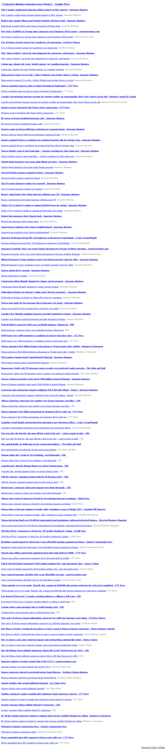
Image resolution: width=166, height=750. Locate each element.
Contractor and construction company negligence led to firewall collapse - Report (37, 395)
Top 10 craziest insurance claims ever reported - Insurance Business (33, 183)
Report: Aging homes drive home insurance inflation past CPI (28, 200)
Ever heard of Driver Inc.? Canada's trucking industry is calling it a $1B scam (35, 601)
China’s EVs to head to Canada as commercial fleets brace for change (32, 211)
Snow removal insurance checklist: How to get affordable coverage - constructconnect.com (43, 574)
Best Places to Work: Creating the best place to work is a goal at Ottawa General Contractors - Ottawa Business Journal (58, 629)
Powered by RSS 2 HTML (153, 747)
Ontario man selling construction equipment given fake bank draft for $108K (35, 558)
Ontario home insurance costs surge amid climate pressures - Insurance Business (39, 162)
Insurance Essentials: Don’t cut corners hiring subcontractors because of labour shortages (40, 254)
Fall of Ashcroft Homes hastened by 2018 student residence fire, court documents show (39, 569)
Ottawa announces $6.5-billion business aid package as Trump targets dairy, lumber (38, 352)
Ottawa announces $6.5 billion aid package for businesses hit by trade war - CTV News (42, 411)
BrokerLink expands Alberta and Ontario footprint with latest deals (30, 26)
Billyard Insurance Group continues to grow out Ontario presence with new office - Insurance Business (49, 259)
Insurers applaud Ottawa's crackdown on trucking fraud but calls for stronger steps (37, 145)
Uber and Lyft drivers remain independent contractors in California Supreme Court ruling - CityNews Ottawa (53, 618)
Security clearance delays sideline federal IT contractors (26, 710)
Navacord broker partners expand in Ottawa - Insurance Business (32, 172)
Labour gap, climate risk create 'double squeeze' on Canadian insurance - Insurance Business (45, 64)
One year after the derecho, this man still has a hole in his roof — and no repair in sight (39, 439)
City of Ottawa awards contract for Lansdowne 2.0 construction (29, 48)
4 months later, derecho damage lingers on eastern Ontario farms (29, 471)
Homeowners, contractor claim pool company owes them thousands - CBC (36, 487)
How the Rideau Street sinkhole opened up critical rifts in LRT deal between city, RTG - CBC (45, 650)
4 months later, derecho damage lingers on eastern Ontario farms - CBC (35, 466)
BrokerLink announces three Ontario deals (20, 221)
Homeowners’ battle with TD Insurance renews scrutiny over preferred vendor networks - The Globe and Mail (53, 368)
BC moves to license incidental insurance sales (21, 124)
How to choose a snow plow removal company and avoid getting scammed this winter (39, 645)
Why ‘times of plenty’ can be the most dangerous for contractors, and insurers (35, 58)
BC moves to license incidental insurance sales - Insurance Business (32, 118)
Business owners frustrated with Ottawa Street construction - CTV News (35, 107)
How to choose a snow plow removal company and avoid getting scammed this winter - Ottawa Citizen (49, 640)
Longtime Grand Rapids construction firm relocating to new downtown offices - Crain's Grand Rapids (49, 422)
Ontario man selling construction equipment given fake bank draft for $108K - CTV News (43, 553)
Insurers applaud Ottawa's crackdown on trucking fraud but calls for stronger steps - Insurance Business (50, 140)
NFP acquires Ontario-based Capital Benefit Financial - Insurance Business (36, 357)
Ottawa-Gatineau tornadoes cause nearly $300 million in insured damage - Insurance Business (45, 379)
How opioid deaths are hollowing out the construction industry (29, 450)
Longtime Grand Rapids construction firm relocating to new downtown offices (36, 428)
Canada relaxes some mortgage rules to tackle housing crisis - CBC (32, 607)
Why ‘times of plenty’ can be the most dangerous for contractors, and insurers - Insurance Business (48, 53)
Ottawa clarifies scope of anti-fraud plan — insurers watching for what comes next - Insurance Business (50, 151)
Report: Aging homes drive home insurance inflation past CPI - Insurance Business (40, 194)
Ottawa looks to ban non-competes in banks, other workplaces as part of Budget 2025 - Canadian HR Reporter (53, 509)
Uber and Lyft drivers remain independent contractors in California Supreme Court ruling (40, 623)
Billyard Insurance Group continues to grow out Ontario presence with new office (37, 265)
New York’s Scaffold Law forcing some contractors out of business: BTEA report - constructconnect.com (50, 31)
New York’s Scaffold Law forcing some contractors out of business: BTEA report (37, 37)
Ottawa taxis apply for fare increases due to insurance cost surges (30, 308)
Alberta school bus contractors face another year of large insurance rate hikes (35, 406)
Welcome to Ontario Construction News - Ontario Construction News (34, 726)
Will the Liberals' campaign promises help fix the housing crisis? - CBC (35, 477)
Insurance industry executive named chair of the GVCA (25, 667)
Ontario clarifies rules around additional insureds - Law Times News (33, 683)
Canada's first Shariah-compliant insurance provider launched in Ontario (33, 319)
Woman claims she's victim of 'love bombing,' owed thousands (29, 460)
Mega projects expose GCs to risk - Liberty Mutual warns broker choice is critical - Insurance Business (49, 75)
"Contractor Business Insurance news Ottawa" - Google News (35, 4)
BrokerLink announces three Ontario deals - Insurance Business (31, 216)
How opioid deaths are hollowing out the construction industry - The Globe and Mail (41, 444)
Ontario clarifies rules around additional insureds (22, 688)
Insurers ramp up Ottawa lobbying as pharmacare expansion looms (30, 134)
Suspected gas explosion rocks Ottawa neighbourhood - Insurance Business (36, 227)
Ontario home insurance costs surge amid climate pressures (27, 167)
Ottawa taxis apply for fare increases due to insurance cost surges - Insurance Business (42, 303)
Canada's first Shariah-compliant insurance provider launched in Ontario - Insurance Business (46, 314)
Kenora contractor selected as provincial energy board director (28, 678)
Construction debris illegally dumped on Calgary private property (30, 287)
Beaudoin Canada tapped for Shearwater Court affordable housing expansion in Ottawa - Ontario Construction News (56, 542)
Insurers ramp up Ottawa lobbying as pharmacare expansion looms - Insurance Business (43, 129)
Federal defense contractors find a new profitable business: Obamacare (32, 330)
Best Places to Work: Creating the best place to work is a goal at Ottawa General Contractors (42, 634)
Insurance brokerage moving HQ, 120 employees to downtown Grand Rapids (35, 243)
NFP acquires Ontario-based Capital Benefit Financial (25, 363)
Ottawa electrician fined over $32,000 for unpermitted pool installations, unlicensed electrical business (46, 525)
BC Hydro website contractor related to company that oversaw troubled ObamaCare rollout (41, 721)
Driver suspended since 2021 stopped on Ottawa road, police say (29, 743)
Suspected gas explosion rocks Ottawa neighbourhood (25, 232)
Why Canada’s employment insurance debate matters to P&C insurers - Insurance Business (44, 10)
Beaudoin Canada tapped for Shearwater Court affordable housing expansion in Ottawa (39, 547)
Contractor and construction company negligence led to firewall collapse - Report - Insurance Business (49, 390)
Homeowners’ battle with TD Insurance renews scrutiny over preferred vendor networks (40, 373)
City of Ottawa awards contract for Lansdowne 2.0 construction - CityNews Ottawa (40, 42)
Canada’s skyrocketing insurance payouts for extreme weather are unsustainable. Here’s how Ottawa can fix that (51, 102)
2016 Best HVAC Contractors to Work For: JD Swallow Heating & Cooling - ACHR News (43, 531)
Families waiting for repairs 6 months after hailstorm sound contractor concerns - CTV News (45, 694)
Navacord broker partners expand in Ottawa (20, 178)
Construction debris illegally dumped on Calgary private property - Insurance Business (42, 281)
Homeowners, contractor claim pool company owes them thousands (31, 493)
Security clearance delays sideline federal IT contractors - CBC (31, 705)
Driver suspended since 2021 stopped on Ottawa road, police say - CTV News (37, 737)
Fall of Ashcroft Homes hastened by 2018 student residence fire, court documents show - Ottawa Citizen (50, 563)
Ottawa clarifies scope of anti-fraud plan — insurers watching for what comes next (37, 156)
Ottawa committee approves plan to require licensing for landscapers (31, 91)
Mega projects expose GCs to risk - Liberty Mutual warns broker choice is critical (37, 80)
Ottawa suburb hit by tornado (14, 276)
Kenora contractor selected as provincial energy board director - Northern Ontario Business (44, 672)
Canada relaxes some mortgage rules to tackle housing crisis (28, 612)
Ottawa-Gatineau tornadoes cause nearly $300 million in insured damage (33, 384)
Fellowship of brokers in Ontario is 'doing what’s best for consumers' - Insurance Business (43, 292)
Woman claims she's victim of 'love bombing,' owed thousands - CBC (33, 455)
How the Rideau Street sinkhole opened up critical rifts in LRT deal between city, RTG (39, 656)
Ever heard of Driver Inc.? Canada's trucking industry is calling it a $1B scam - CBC (41, 596)
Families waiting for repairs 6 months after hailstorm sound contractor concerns (36, 699)
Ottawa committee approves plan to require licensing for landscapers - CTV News (39, 86)
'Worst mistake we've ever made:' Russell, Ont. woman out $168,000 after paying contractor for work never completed (53, 591)
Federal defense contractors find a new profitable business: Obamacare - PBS (37, 324)
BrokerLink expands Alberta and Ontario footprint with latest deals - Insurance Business (43, 21)
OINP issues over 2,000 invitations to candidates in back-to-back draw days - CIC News (42, 335)
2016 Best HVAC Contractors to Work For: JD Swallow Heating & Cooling (34, 536)
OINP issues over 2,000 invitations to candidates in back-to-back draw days (34, 341)
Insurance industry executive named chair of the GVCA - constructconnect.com (38, 661)
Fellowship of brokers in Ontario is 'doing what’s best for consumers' (31, 297)
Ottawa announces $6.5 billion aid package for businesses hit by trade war (34, 417)
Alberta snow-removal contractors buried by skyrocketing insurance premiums (36, 504)
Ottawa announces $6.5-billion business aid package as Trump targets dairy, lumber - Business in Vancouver (52, 346)
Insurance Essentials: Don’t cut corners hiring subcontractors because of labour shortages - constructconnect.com (54, 249)
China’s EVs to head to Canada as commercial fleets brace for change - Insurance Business (44, 205)
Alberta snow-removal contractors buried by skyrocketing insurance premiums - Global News (45, 498)
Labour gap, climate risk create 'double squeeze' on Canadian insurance (32, 69)
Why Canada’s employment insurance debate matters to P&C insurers (32, 15)
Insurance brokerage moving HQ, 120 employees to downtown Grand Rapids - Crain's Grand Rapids (49, 238)
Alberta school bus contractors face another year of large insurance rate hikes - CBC (41, 401)
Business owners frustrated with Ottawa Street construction (27, 113)
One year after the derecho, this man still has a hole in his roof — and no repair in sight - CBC (45, 433)
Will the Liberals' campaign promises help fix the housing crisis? (30, 482)
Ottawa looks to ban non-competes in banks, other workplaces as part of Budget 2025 (39, 515)
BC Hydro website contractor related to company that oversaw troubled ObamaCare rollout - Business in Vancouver (56, 716)
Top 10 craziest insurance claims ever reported (21, 189)
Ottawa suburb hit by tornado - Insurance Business (25, 270)
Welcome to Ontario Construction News (19, 732)
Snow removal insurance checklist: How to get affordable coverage (31, 580)
